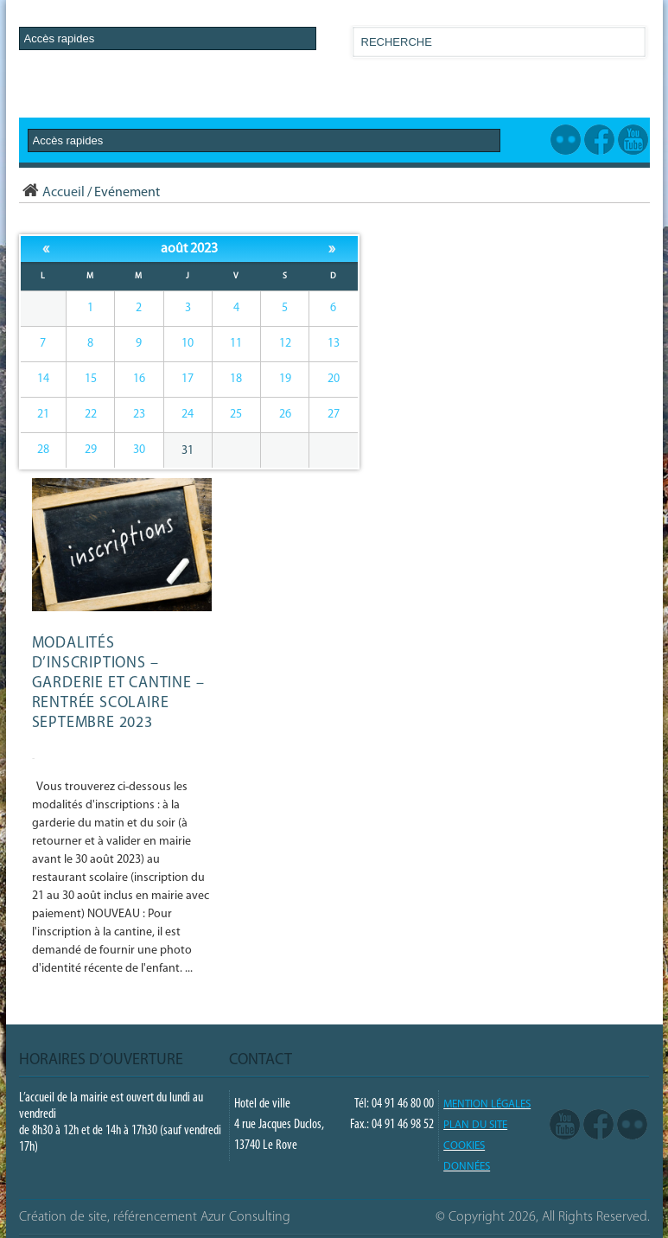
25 (236, 414)
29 (91, 450)
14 (43, 379)
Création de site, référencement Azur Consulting (154, 1217)
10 (187, 343)
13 (334, 343)
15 (91, 379)
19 (285, 379)
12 (285, 343)
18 (236, 379)
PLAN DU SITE (475, 1125)
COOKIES (464, 1146)
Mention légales (487, 1104)
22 (91, 414)
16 (139, 379)
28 (43, 450)
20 (334, 379)
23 (139, 414)
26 (285, 414)
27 (334, 414)
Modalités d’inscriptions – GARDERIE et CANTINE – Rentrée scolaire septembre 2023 (118, 683)
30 (139, 450)
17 (187, 379)
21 (43, 414)
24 (187, 414)
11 (236, 343)
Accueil (52, 193)
